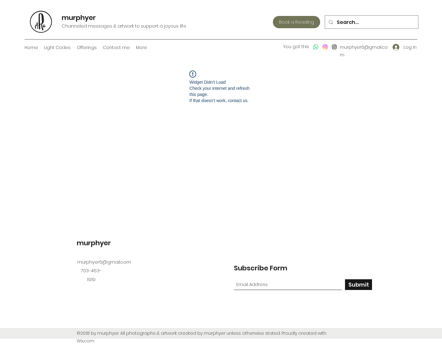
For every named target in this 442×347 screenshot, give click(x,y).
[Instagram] (325, 47)
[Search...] (371, 22)
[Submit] (358, 284)
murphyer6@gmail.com (104, 262)
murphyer (79, 17)
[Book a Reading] (296, 22)
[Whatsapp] (316, 47)
